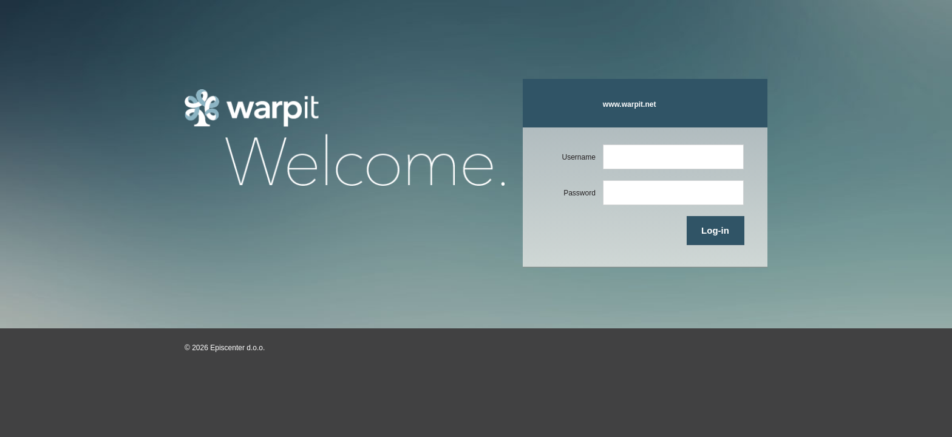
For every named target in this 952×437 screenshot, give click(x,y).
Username (578, 157)
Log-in (715, 230)
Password (579, 193)
